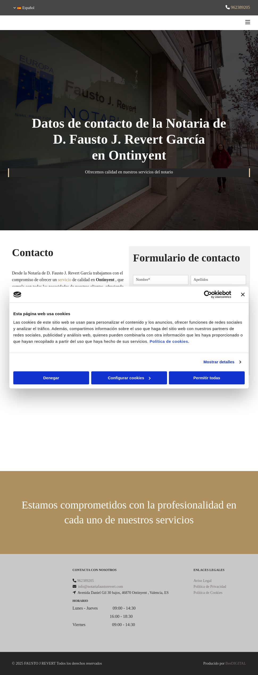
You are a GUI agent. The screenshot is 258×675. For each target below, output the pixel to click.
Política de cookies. (169, 341)
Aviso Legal (203, 581)
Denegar (51, 378)
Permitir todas (206, 378)
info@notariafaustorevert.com (100, 587)
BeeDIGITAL (236, 663)
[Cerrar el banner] (243, 294)
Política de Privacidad (210, 587)
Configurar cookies (129, 378)
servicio (64, 279)
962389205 (240, 7)
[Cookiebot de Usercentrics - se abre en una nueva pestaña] (208, 294)
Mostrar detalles (219, 362)
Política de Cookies (208, 593)
